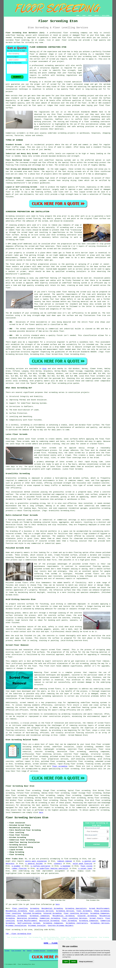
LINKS (84, 15)
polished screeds (88, 587)
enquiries (35, 873)
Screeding (34, 908)
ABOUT (90, 15)
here (41, 812)
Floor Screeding (69, 921)
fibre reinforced (102, 171)
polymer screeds (47, 180)
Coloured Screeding (52, 913)
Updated (29, 950)
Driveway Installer (37, 925)
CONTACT (97, 15)
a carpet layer (85, 868)
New (24, 950)
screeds (46, 569)
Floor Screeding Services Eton (27, 817)
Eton (44, 369)
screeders (21, 133)
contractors (60, 705)
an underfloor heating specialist (52, 868)
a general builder (34, 864)
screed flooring (33, 218)
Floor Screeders (84, 911)
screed (53, 84)
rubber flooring (19, 868)
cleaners (58, 864)
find (13, 790)
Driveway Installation (16, 925)
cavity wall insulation (36, 861)
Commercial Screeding (16, 916)
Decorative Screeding (27, 918)
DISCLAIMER (105, 15)
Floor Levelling (20, 908)
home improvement (44, 871)
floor (98, 744)
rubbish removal (64, 861)
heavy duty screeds (31, 156)
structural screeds (100, 754)
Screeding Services (65, 911)
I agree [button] (66, 961)
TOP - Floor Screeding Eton (18, 934)
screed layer (27, 232)
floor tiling (86, 866)
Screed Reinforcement (99, 908)
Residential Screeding (52, 908)
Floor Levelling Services (41, 911)
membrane (63, 255)
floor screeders (97, 376)
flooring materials (34, 698)
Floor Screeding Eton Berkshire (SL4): (25, 33)
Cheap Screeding (101, 911)
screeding (23, 381)
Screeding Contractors (77, 923)
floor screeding (71, 33)
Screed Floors (96, 918)
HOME (78, 15)
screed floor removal (59, 650)
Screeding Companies (99, 913)
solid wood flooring (82, 864)
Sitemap (7, 950)
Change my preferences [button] (86, 961)
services (10, 383)
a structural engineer (48, 68)
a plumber (16, 866)
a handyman (65, 866)
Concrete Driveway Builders (60, 925)
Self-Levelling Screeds (29, 923)
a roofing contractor (40, 866)
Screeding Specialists (76, 908)
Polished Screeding (32, 913)
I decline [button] (73, 961)
